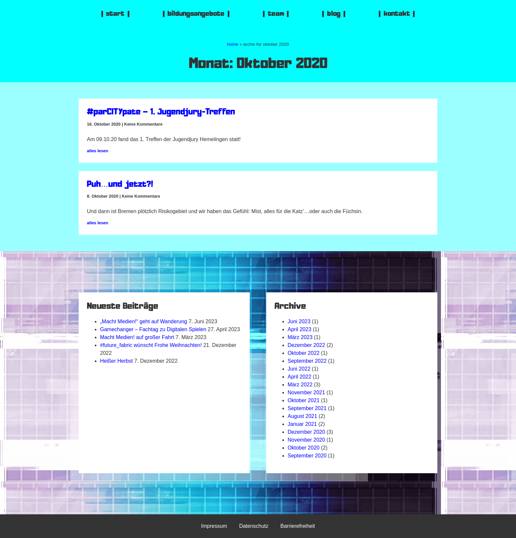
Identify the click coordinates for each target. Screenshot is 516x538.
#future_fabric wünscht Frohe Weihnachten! (151, 345)
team (276, 14)
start (115, 14)
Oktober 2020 (304, 448)
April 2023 (299, 329)
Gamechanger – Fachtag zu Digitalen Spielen (153, 329)
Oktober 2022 (304, 353)
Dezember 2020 (306, 432)
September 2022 (307, 361)
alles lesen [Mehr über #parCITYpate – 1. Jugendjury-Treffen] (97, 150)
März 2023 (300, 337)
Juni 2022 (299, 369)
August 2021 (302, 416)
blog (334, 14)
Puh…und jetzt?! (120, 184)
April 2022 (299, 376)
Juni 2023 (299, 321)
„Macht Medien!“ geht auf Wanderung (143, 321)
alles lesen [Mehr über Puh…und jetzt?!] (97, 222)
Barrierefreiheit (297, 526)
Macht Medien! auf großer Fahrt (137, 337)
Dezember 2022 (306, 345)
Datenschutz (254, 526)
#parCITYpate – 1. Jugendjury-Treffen (161, 112)
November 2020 (306, 440)
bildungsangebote (196, 14)
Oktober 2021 (304, 400)
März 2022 (300, 384)
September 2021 (307, 408)
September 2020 (307, 455)
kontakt (397, 14)
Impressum (214, 526)
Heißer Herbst (116, 361)
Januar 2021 (302, 424)
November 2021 (306, 392)
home (232, 44)
